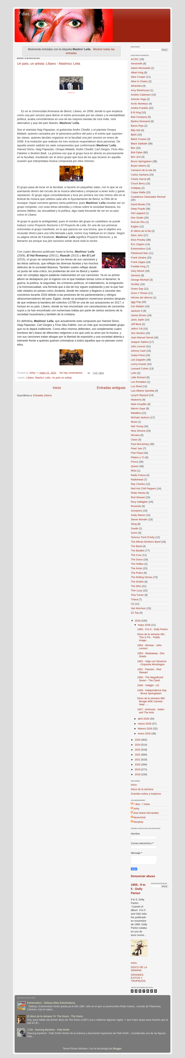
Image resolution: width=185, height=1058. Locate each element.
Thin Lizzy (136, 590)
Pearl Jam (136, 448)
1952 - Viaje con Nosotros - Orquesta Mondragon (151, 663)
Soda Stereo (138, 515)
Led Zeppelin (138, 359)
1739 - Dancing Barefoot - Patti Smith (48, 1029)
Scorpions (136, 510)
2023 (138, 749)
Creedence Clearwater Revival (148, 196)
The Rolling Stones (141, 577)
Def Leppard (138, 213)
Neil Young (137, 426)
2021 (138, 759)
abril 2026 (144, 718)
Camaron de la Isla (141, 170)
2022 (138, 754)
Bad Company (139, 116)
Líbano (30, 377)
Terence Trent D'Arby (143, 537)
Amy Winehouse (140, 90)
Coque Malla (138, 192)
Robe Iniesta (138, 492)
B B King (136, 112)
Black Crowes (138, 139)
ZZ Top (135, 612)
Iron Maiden (137, 306)
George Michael (140, 279)
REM (134, 470)
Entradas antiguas (111, 388)
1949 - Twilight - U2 (148, 685)
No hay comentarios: (72, 372)
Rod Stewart (138, 497)
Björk (134, 134)
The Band (136, 546)
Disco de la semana (142, 789)
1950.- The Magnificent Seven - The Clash (150, 679)
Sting (134, 523)
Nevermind (139, 817)
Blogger (117, 1048)
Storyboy (138, 821)
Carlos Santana (139, 174)
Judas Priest (138, 355)
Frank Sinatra (138, 257)
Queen (135, 466)
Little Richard (138, 377)
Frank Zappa (138, 262)
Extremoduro (138, 248)
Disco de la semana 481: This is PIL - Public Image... (151, 637)
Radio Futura (138, 475)
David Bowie (138, 204)
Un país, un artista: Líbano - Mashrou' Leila (48, 63)
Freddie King (138, 266)
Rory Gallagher (139, 501)
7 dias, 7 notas (32, 13)
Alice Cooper (138, 76)
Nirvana (135, 435)
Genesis (135, 275)
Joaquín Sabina (140, 341)
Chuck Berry (138, 183)
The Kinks (136, 568)
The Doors (137, 559)
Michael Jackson (140, 417)
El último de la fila (141, 230)
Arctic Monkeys (139, 103)
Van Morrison (138, 608)
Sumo (134, 532)
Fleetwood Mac (139, 253)
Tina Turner (137, 594)
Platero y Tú (138, 457)
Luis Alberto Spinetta (142, 390)
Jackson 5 (136, 310)
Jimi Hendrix (138, 333)
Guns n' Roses (139, 293)
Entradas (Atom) (42, 395)
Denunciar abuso (143, 876)
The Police (137, 572)
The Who (136, 586)
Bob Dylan (137, 152)
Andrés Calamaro (141, 94)
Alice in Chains (139, 81)
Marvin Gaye (138, 408)
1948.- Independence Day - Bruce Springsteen (152, 692)
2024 (138, 744)
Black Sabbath (139, 143)
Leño (134, 373)
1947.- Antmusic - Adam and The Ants (150, 711)
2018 (138, 774)
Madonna (136, 399)
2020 (138, 764)
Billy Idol (135, 130)
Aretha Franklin (139, 107)
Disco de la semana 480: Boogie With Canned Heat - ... (151, 701)
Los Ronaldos (138, 381)
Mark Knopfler (139, 404)
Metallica (136, 412)
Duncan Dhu (138, 222)
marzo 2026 (145, 723)
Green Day (137, 288)
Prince (134, 461)
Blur (133, 147)
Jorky (136, 808)
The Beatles (137, 550)
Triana (134, 599)
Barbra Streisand (140, 121)
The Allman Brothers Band (146, 541)
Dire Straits (137, 217)
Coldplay (136, 187)
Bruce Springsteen (141, 161)
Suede (134, 528)
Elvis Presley (138, 239)
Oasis (134, 439)
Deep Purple (138, 208)
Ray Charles (138, 484)
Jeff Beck (136, 324)
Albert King (137, 72)
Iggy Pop (136, 302)
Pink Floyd (137, 452)
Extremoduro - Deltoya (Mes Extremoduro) (51, 1002)
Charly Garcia (138, 179)
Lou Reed (136, 386)
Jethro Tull (137, 328)
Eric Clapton (138, 244)
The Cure (136, 555)
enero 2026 (144, 733)
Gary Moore (137, 270)
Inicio (57, 388)
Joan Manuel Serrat (142, 337)
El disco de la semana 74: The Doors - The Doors (55, 1016)
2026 (138, 620)
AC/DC (135, 59)
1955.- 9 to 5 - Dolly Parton (152, 629)
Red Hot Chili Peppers (143, 488)
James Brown (138, 315)
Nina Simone (138, 430)
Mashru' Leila (42, 377)
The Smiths (137, 581)
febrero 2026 (145, 728)
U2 (132, 603)
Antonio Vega (138, 99)
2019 (138, 769)
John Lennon (138, 346)
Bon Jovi (136, 156)
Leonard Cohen (139, 368)
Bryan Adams (138, 165)
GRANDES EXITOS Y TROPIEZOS (138, 977)
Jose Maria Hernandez (146, 812)
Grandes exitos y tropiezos (146, 793)
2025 (138, 739)
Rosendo (136, 506)
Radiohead (137, 479)
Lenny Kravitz (138, 364)
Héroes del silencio (141, 297)
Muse (134, 421)
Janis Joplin (137, 319)
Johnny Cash (138, 350)
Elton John (137, 235)
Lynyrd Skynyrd (139, 395)
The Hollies (137, 563)
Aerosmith (136, 63)
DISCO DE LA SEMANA (139, 969)
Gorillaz (135, 284)
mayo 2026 (144, 624)
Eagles (135, 226)
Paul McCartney (140, 444)
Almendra (136, 85)
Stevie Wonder (139, 519)
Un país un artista (62, 377)
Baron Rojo (137, 125)
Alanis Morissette (140, 68)
